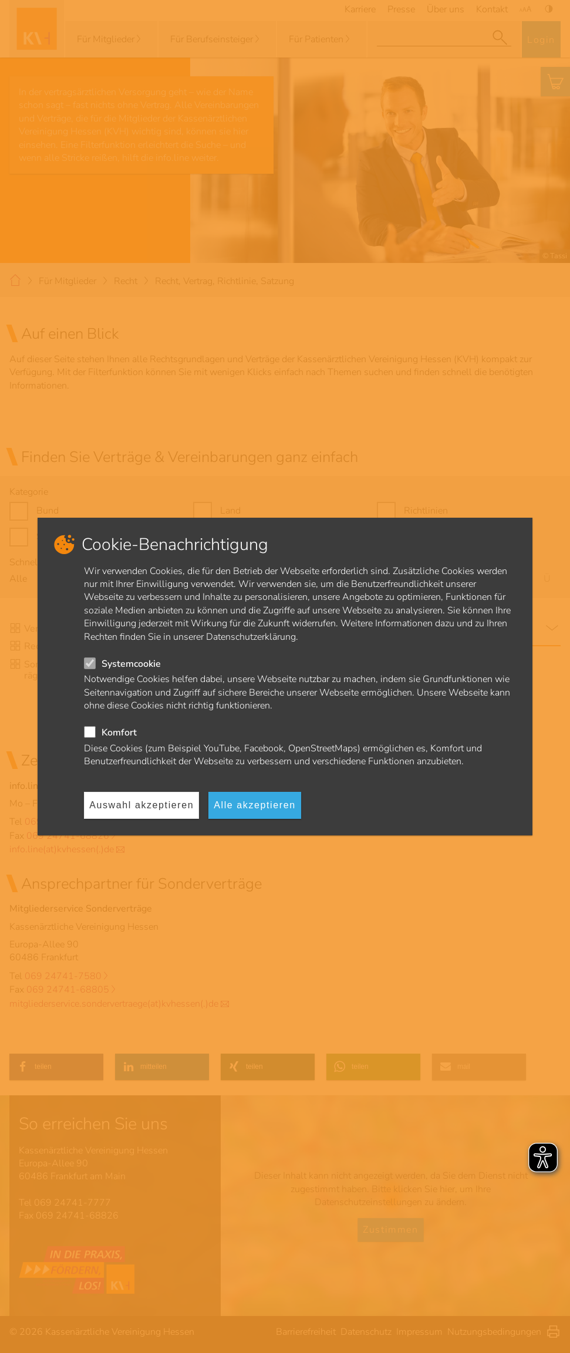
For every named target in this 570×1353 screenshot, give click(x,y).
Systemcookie (131, 663)
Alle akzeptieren (254, 805)
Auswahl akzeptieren (141, 805)
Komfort (119, 732)
